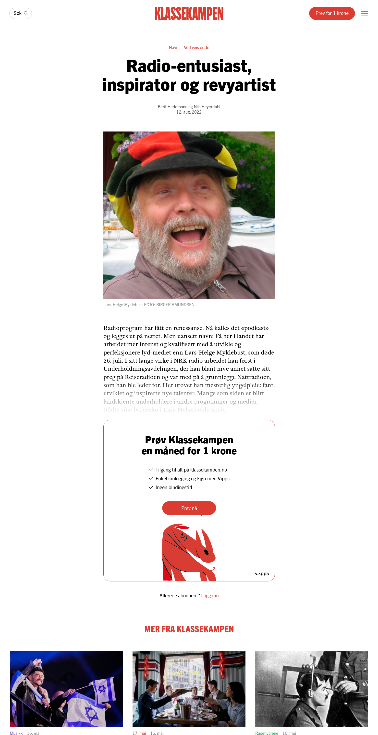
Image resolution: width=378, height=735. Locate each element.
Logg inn (210, 595)
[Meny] (364, 13)
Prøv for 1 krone (332, 13)
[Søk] (20, 13)
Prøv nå (189, 508)
